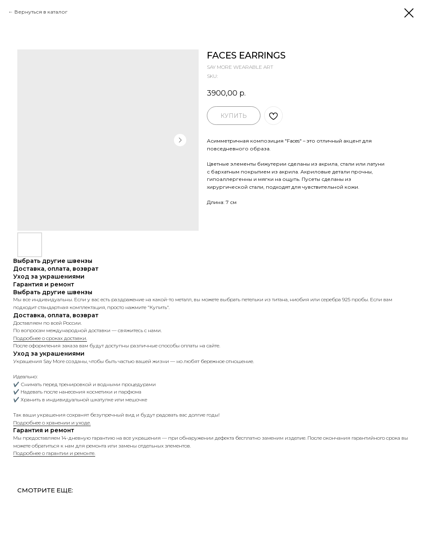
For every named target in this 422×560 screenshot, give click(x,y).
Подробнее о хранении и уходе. (52, 422)
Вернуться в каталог (41, 12)
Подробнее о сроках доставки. (50, 338)
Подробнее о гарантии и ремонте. (54, 453)
